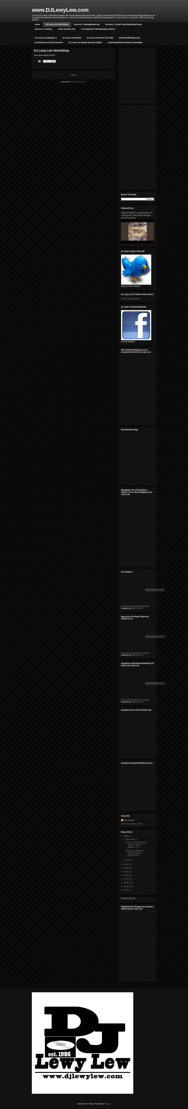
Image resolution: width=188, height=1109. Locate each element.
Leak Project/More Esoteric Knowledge (125, 42)
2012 (126, 890)
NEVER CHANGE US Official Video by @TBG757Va (135, 853)
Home (37, 24)
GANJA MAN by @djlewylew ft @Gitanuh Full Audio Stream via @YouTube (136, 215)
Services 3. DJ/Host (43, 29)
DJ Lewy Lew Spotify (71, 38)
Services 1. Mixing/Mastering (86, 24)
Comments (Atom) (79, 82)
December (130, 839)
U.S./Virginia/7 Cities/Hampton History (98, 29)
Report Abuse (128, 898)
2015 (126, 879)
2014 (126, 883)
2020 (126, 836)
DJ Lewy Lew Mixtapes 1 (46, 38)
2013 (126, 886)
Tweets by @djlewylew (130, 299)
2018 (126, 868)
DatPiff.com (136, 608)
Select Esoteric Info (66, 29)
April (128, 860)
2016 (126, 875)
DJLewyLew (129, 820)
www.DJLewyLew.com (60, 10)
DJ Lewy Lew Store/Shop (57, 24)
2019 (126, 864)
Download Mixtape (128, 606)
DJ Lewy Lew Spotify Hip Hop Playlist (85, 42)
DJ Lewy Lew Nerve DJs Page (100, 38)
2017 (126, 872)
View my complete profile (131, 824)
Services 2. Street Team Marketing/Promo (123, 24)
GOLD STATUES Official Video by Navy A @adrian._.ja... (136, 844)
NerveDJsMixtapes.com (129, 38)
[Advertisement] (137, 147)
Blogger (107, 1104)
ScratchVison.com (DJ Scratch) (49, 42)
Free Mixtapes (144, 606)
